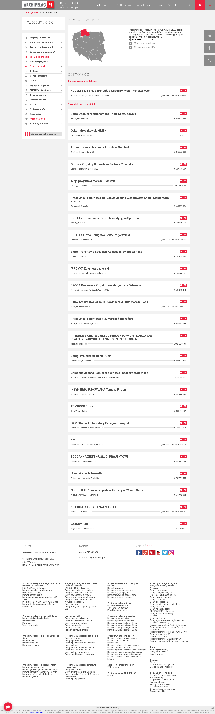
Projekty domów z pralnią (76, 630)
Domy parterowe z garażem (77, 650)
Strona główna (31, 12)
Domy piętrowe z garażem (77, 652)
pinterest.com (152, 552)
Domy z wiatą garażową (33, 667)
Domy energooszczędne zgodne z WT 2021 (39, 598)
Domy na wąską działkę (118, 618)
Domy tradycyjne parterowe (120, 590)
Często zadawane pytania (162, 664)
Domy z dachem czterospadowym (123, 645)
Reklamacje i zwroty (159, 687)
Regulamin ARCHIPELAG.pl (162, 680)
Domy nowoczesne (73, 586)
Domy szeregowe (30, 643)
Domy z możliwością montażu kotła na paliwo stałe (82, 675)
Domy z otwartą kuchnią (76, 623)
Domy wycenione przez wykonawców (167, 620)
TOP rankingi (113, 667)
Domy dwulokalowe (31, 645)
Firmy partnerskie (158, 652)
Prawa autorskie (157, 691)
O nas (159, 5)
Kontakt (172, 5)
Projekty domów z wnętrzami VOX (165, 639)
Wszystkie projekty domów (162, 586)
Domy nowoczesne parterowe (78, 592)
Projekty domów (102, 5)
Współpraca (143, 5)
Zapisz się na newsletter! (161, 667)
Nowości (111, 675)
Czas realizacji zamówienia (162, 689)
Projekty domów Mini (117, 610)
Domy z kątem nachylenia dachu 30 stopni (127, 650)
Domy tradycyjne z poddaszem (122, 595)
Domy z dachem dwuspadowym (122, 638)
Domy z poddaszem (74, 640)
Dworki (111, 586)
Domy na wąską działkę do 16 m (122, 625)
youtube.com (158, 552)
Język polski (210, 5)
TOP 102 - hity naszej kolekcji (163, 595)
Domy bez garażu (30, 676)
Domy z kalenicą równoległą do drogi (124, 654)
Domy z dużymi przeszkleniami (79, 590)
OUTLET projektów (158, 636)
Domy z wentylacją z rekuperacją (37, 590)
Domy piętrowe (72, 645)
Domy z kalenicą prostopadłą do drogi (125, 652)
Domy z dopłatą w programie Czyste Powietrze (39, 605)
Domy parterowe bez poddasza (79, 647)
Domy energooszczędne (33, 586)
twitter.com (165, 552)
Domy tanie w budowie (118, 605)
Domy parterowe (72, 638)
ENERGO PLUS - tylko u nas (34, 588)
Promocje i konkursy (159, 649)
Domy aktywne (71, 604)
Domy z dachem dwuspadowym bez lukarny (124, 657)
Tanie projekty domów (118, 608)
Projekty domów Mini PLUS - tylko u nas (40, 602)
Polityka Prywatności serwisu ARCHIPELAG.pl (163, 676)
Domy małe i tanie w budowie (35, 618)
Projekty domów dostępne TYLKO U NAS (168, 632)
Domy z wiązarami (73, 669)
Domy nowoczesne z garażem (79, 599)
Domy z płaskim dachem (119, 640)
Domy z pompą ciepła (32, 595)
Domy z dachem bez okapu (120, 647)
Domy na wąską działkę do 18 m (122, 627)
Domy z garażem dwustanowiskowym (39, 672)
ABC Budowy (124, 5)
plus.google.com (145, 552)
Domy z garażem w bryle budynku (37, 674)
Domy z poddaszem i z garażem (79, 654)
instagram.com (171, 552)
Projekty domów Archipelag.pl (38, 5)
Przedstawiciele (157, 654)
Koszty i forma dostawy (161, 684)
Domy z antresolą (73, 625)
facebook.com (139, 552)
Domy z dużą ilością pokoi (76, 618)
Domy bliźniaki (28, 640)
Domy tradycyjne (115, 588)
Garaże (25, 638)
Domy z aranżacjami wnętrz (162, 613)
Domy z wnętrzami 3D (160, 634)
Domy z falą (113, 643)
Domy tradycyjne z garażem (120, 597)
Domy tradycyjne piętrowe (119, 592)
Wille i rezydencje (30, 625)
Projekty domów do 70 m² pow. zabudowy (169, 641)
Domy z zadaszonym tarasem (78, 620)
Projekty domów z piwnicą (77, 627)
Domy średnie (28, 620)
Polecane (154, 616)
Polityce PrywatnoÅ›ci (36, 712)
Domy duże (27, 623)
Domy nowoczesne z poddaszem (80, 597)
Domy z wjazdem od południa (121, 620)
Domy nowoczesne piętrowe (78, 595)
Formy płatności (157, 682)
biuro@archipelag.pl (69, 8)
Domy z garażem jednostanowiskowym (40, 669)
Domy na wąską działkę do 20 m (122, 630)
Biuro (152, 662)
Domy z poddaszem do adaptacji (80, 643)
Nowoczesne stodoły (31, 592)
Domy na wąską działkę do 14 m (122, 623)
